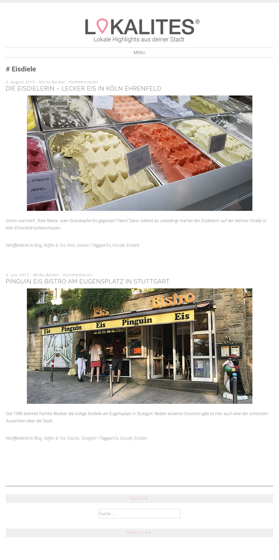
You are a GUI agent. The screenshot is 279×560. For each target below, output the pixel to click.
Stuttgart (89, 438)
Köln (71, 245)
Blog (38, 245)
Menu (139, 52)
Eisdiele (133, 245)
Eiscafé (119, 245)
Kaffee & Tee (54, 245)
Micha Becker (52, 81)
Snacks (83, 245)
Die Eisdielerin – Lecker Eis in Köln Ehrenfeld (83, 88)
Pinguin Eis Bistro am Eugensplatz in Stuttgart (88, 281)
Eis (108, 245)
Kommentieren (83, 81)
